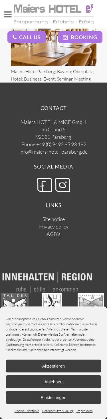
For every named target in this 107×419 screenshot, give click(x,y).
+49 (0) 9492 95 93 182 (61, 144)
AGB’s (53, 234)
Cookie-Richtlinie (27, 411)
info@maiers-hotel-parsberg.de (53, 152)
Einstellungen (53, 397)
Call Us (27, 37)
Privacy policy (53, 226)
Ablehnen (53, 381)
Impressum (84, 411)
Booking (80, 37)
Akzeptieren (53, 366)
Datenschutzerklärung (58, 411)
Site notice (54, 219)
